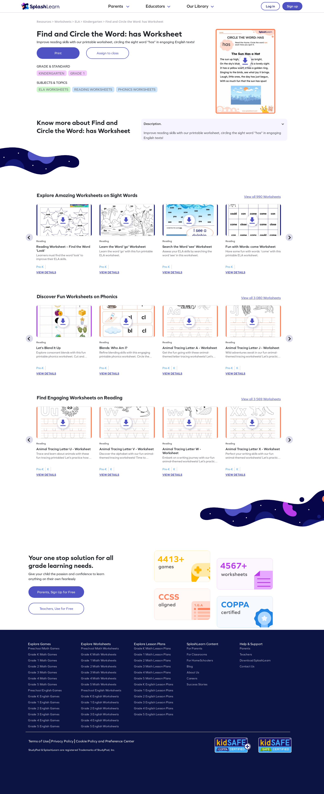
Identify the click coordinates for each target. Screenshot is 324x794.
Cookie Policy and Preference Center (105, 741)
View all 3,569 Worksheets (261, 399)
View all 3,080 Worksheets (261, 298)
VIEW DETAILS (46, 272)
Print (58, 53)
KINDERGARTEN (51, 73)
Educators (158, 6)
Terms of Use (39, 741)
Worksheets (63, 22)
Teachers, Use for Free (56, 608)
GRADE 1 (77, 73)
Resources (44, 22)
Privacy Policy (62, 741)
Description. (214, 124)
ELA (77, 22)
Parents (118, 6)
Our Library (200, 6)
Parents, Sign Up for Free (56, 592)
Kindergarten (92, 22)
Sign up (292, 6)
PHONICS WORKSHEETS (136, 89)
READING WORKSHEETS (93, 89)
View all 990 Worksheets (262, 196)
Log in (270, 6)
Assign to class (108, 53)
